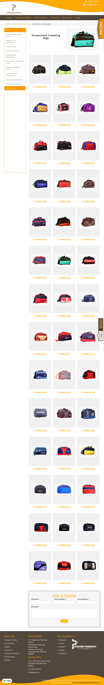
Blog (78, 17)
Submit (64, 621)
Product (14, 24)
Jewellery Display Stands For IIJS (14, 35)
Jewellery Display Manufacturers (11, 75)
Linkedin (61, 647)
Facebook (61, 640)
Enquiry (55, 17)
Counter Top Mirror (12, 51)
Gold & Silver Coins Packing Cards (15, 62)
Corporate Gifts (25, 24)
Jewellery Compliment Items (13, 68)
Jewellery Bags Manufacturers (11, 56)
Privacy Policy (9, 657)
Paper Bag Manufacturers (14, 80)
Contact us (67, 17)
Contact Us (8, 650)
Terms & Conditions (11, 653)
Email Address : (83, 599)
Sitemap (7, 660)
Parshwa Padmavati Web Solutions (86, 682)
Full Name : (35, 599)
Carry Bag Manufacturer (14, 84)
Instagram (62, 653)
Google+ (61, 650)
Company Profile (22, 17)
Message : (35, 607)
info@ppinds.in (90, 5)
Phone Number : (60, 599)
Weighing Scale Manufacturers (11, 41)
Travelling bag (64, 87)
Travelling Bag (40, 87)
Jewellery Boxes (11, 47)
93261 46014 (91, 2)
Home (8, 17)
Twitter (60, 643)
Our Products (41, 17)
